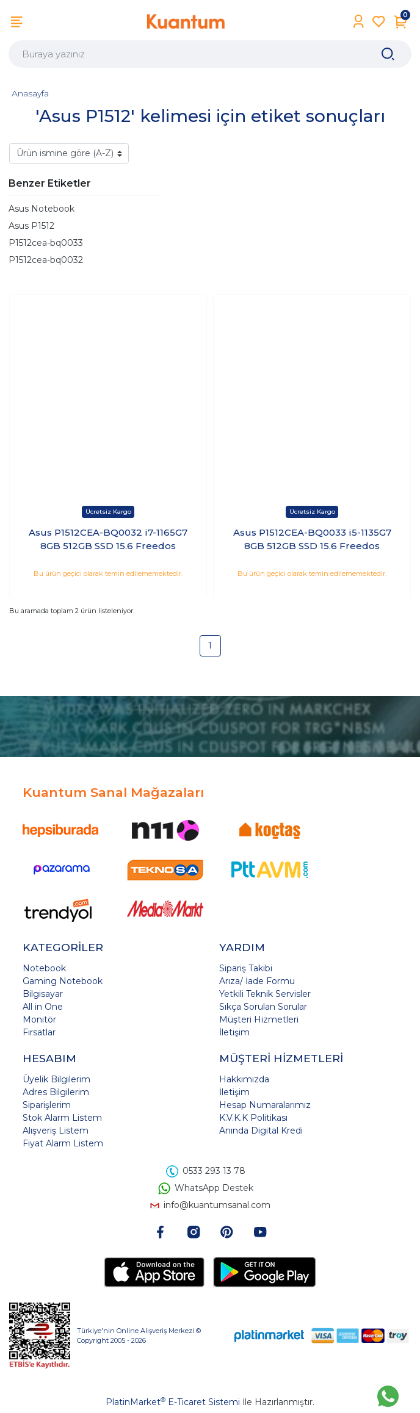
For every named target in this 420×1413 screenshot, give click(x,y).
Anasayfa (30, 93)
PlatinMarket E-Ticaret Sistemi (173, 1402)
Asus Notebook (41, 208)
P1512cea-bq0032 (46, 259)
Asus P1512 (31, 225)
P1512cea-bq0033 (46, 242)
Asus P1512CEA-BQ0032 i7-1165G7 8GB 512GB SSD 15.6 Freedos (108, 539)
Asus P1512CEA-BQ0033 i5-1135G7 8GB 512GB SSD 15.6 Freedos (312, 539)
